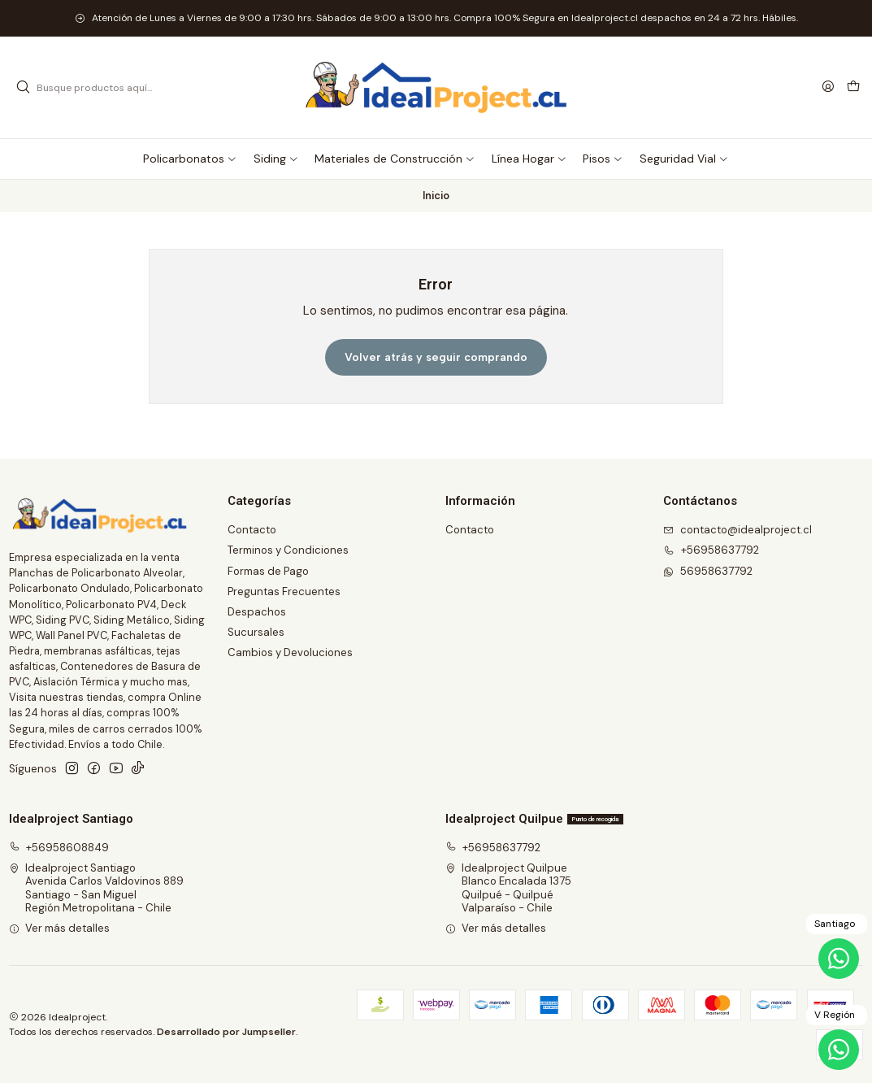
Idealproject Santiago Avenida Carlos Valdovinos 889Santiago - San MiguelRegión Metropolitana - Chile (96, 888)
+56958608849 (59, 848)
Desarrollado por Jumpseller (226, 1031)
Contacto (252, 530)
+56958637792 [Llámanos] (711, 550)
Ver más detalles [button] (60, 928)
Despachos (257, 612)
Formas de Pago (268, 571)
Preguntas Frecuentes (284, 591)
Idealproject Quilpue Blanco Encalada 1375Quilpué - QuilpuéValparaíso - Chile (508, 888)
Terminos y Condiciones (288, 550)
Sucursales (256, 632)
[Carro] (853, 87)
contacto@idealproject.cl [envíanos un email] (737, 530)
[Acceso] (828, 87)
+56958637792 (493, 848)
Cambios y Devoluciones (290, 652)
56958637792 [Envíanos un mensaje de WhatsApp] (708, 571)
